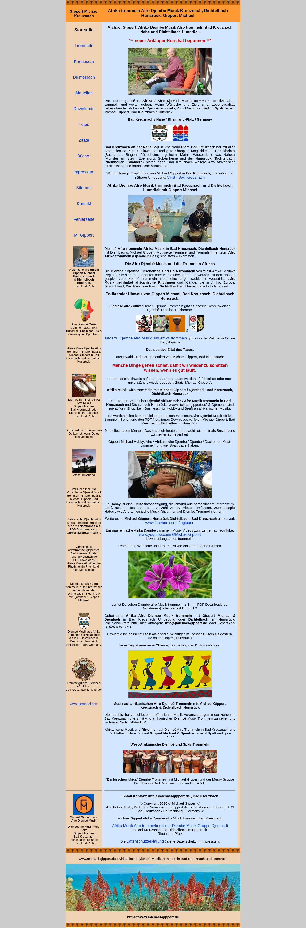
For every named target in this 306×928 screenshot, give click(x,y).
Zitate (84, 140)
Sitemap (84, 188)
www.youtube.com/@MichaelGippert (170, 534)
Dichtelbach (84, 77)
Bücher (84, 156)
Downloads (84, 108)
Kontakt (84, 203)
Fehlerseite (84, 219)
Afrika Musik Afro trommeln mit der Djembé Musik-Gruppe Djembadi (170, 825)
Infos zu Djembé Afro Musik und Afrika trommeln (146, 338)
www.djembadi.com (84, 704)
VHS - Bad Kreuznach (186, 177)
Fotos (84, 124)
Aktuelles (84, 93)
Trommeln (84, 45)
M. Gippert (84, 235)
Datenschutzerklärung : (146, 841)
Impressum (84, 172)
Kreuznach (84, 61)
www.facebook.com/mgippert (170, 522)
